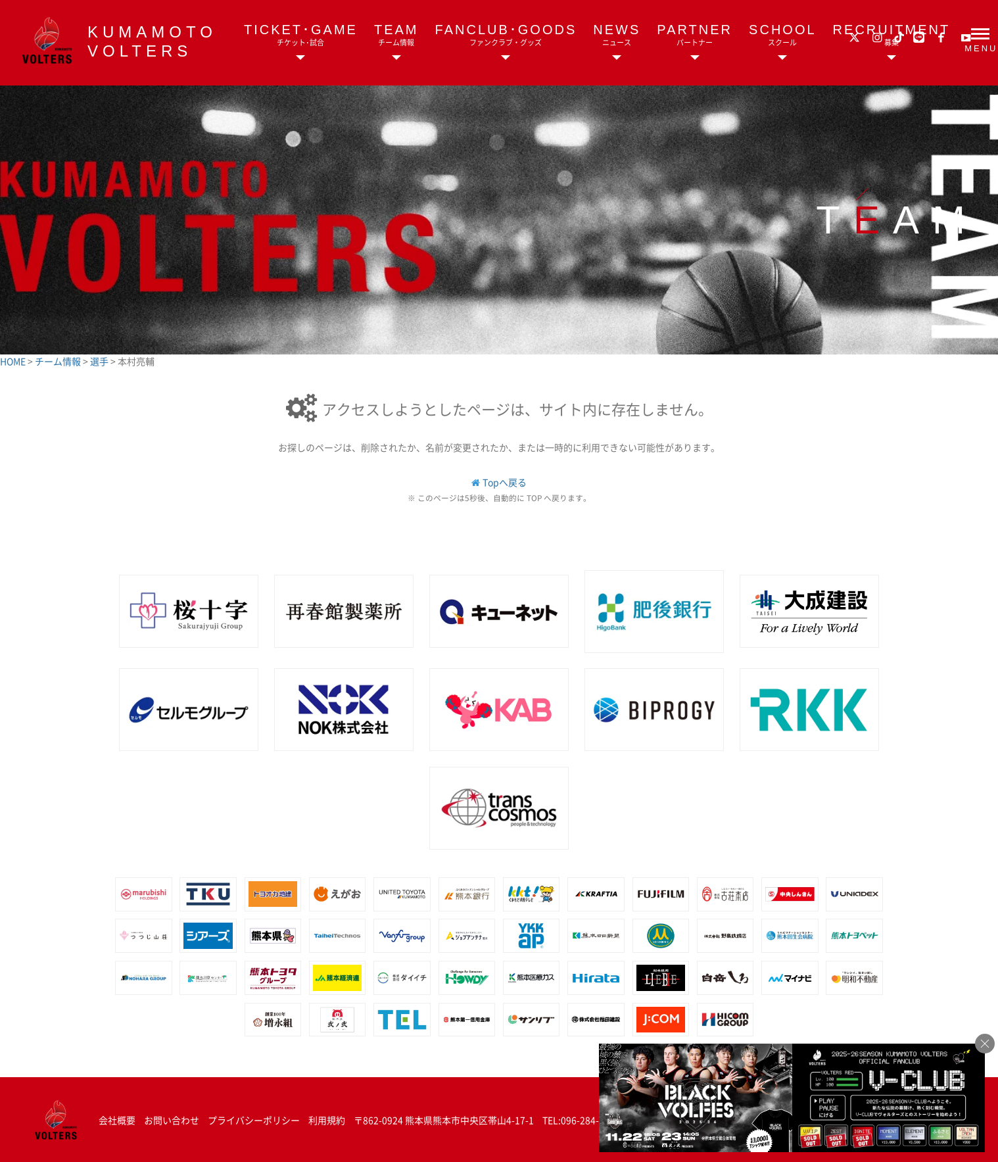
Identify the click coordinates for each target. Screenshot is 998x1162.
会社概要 (117, 1119)
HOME (14, 361)
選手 (100, 361)
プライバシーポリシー (254, 1119)
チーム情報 (59, 361)
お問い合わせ (171, 1119)
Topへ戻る (505, 482)
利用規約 (326, 1119)
